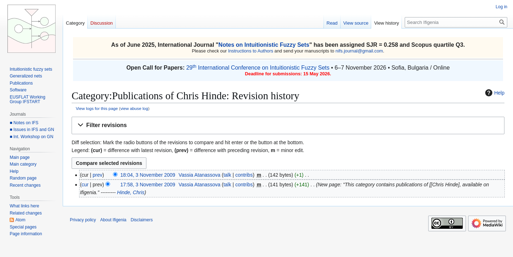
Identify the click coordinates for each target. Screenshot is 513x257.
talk (227, 175)
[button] (288, 125)
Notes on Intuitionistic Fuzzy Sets (263, 45)
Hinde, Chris (131, 192)
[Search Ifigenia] (456, 22)
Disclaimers (142, 219)
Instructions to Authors (250, 51)
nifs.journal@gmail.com (359, 51)
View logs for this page (97, 108)
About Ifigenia (113, 219)
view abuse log (134, 108)
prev (97, 175)
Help (493, 92)
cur (85, 184)
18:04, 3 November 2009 (147, 175)
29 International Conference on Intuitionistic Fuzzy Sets (258, 68)
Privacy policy (83, 219)
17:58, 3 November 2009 (147, 184)
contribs (244, 175)
